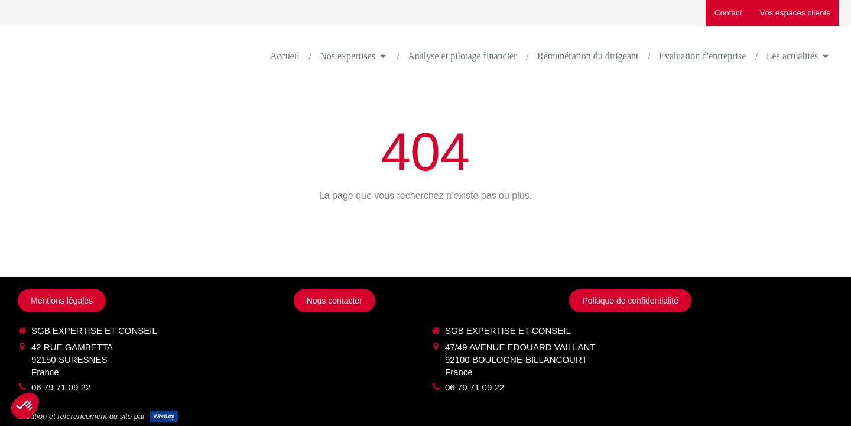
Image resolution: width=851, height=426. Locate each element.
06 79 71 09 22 (60, 387)
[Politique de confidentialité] (630, 300)
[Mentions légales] (62, 300)
